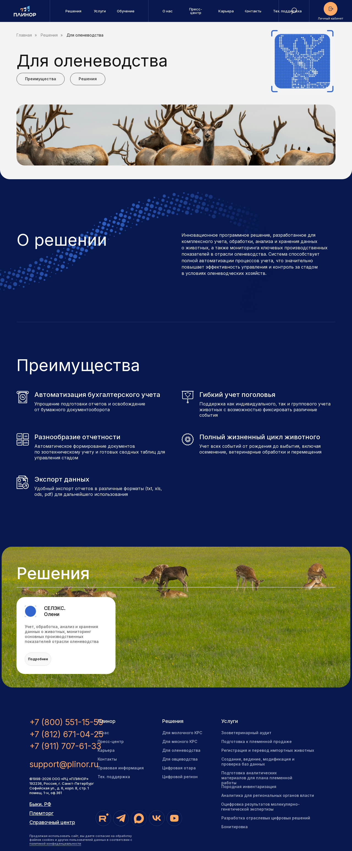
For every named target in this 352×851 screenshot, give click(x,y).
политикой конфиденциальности (55, 844)
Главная (24, 35)
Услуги (229, 721)
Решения (49, 35)
